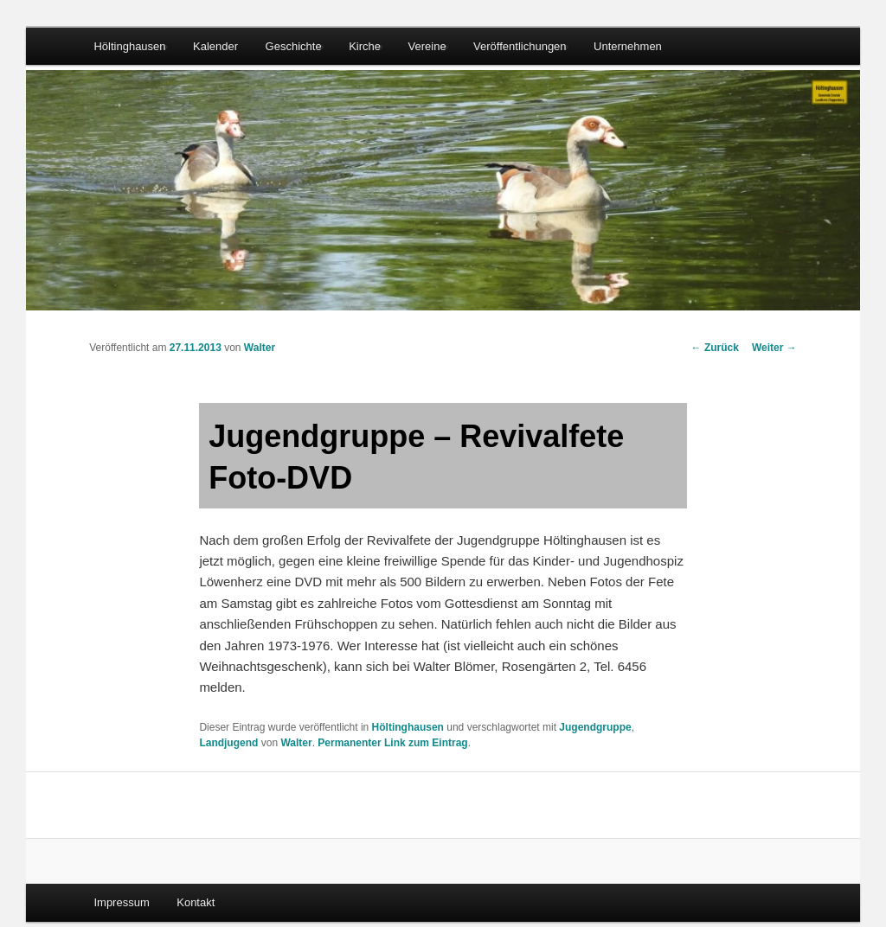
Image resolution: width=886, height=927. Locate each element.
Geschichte (294, 46)
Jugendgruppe (595, 727)
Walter (259, 348)
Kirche (365, 46)
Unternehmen (628, 46)
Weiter (774, 348)
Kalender (215, 46)
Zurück (715, 348)
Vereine (427, 46)
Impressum (121, 902)
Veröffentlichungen (519, 46)
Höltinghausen (129, 46)
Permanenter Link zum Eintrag (392, 743)
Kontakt (196, 902)
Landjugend (228, 743)
